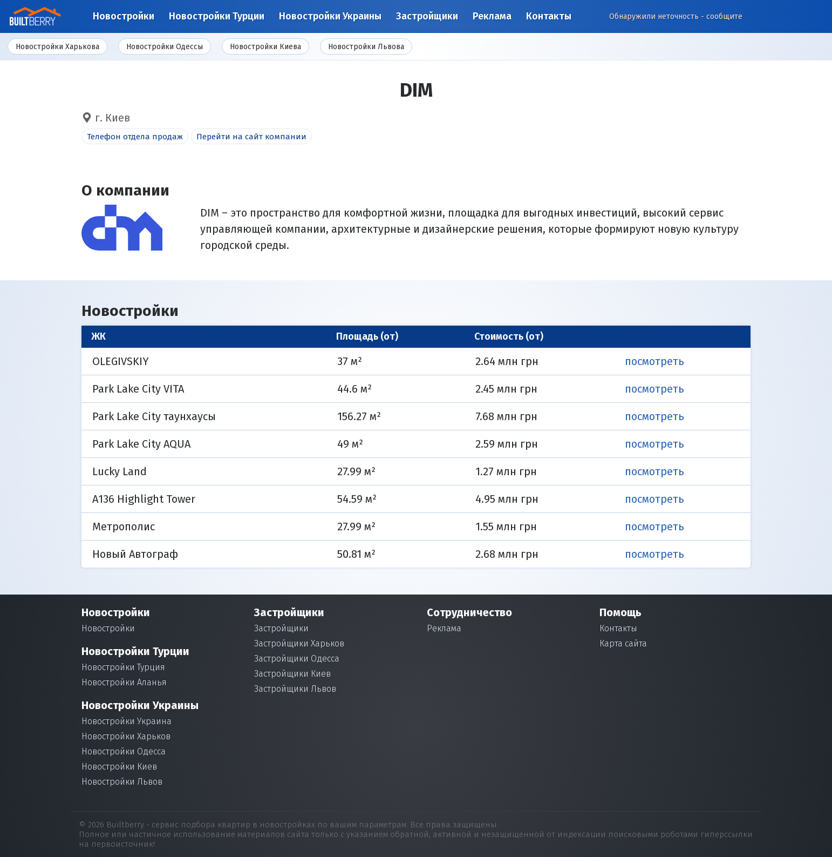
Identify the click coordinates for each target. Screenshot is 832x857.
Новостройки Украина (126, 721)
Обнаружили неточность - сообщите (675, 16)
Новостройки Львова (366, 46)
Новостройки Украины (330, 16)
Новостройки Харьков (126, 736)
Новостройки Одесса (123, 751)
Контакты (548, 16)
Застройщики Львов (295, 689)
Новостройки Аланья (124, 682)
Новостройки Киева (265, 46)
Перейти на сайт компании (251, 136)
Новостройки (123, 16)
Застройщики (427, 16)
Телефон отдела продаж (135, 136)
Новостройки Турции (216, 16)
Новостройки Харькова (57, 46)
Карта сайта (623, 643)
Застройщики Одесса (296, 658)
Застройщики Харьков (299, 643)
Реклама (492, 16)
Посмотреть (654, 361)
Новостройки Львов (121, 782)
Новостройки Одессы (164, 46)
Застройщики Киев (292, 674)
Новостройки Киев (119, 766)
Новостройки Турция (123, 667)
